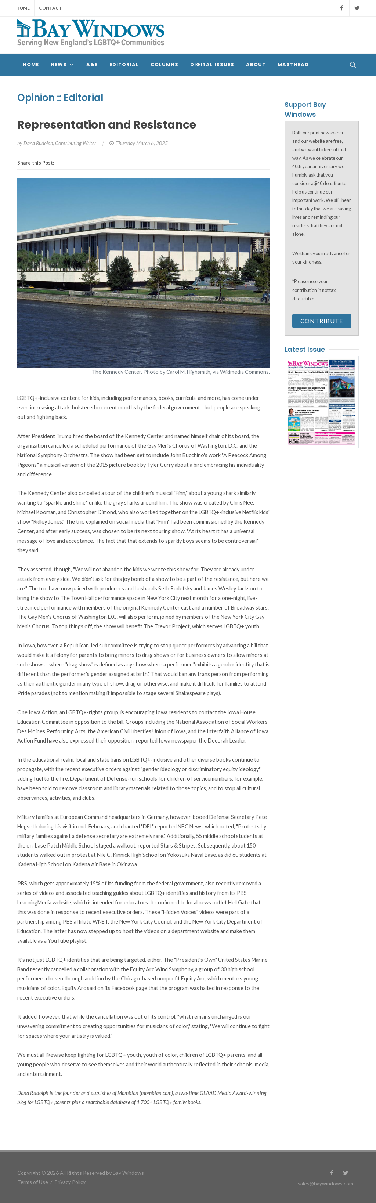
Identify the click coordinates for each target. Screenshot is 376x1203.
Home (23, 8)
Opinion (36, 97)
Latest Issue (305, 349)
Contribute (321, 320)
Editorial (84, 97)
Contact (50, 8)
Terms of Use (32, 1182)
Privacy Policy (70, 1182)
